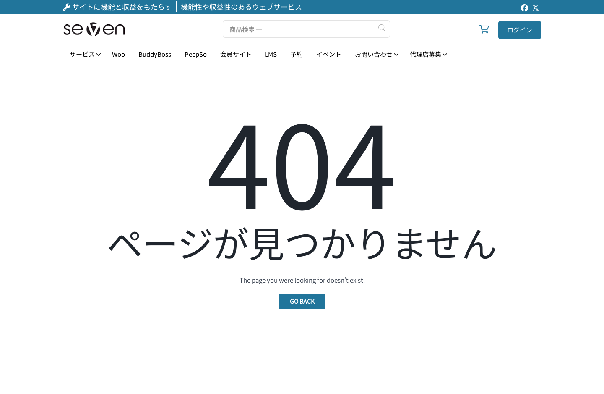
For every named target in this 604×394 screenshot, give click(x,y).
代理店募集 (425, 54)
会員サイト (236, 54)
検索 (381, 28)
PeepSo (196, 54)
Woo (118, 54)
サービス (82, 54)
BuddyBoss (154, 54)
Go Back (302, 301)
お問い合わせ (374, 54)
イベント (328, 54)
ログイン (519, 29)
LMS (271, 54)
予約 (296, 54)
